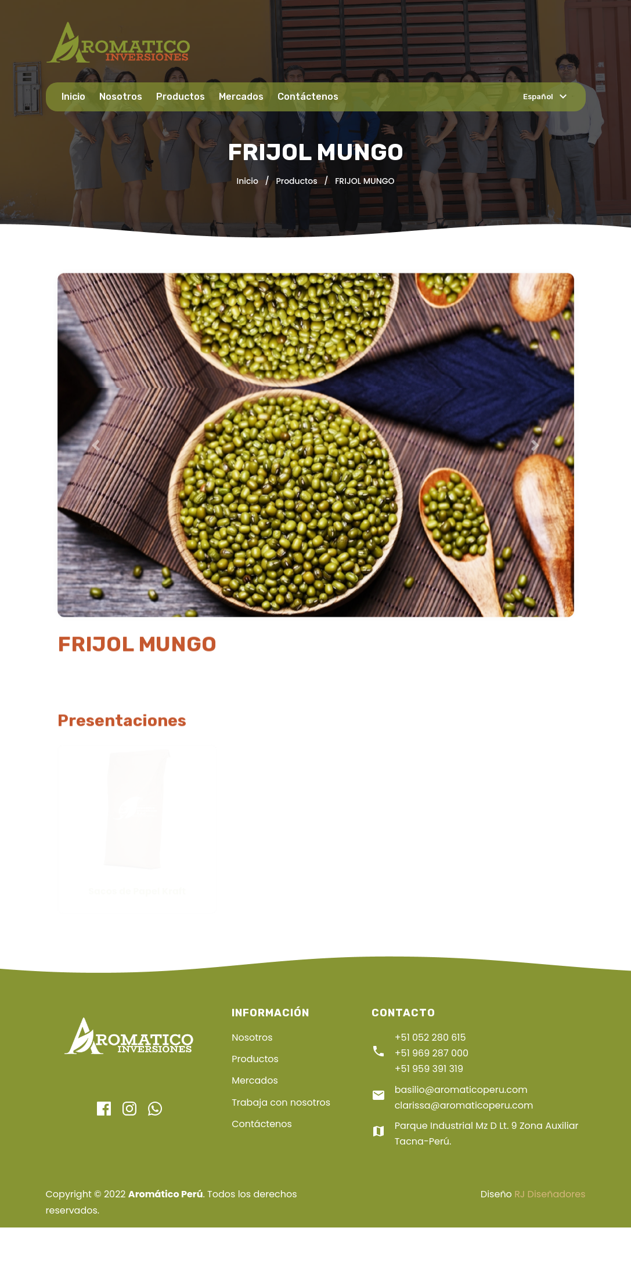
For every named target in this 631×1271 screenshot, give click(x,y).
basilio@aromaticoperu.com (461, 1089)
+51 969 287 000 (431, 1053)
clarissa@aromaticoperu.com (464, 1105)
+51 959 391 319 (429, 1069)
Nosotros (120, 96)
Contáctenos (307, 96)
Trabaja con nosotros (281, 1102)
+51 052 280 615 (430, 1037)
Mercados (241, 96)
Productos (180, 96)
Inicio (73, 96)
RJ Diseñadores (549, 1194)
